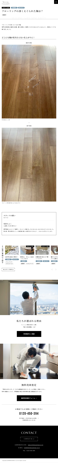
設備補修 (4, 15)
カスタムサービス (9, 263)
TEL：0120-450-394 (29, 450)
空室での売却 (15, 246)
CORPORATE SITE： (29, 445)
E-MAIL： (29, 447)
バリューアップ (9, 262)
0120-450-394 (29, 413)
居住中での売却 (6, 7)
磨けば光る (21, 7)
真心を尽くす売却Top (8, 269)
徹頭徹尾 (14, 7)
